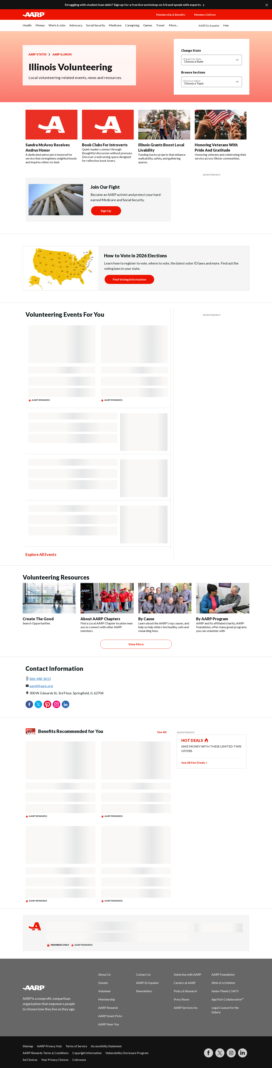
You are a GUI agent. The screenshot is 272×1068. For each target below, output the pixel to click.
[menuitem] (27, 27)
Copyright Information (87, 1053)
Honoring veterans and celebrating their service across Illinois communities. (220, 156)
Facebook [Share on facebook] (29, 704)
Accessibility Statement (106, 1046)
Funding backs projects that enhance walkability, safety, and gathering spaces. (161, 158)
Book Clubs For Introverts (105, 145)
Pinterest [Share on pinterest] (47, 704)
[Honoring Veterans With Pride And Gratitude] (221, 135)
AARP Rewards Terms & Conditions (46, 1053)
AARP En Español (209, 25)
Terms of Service (76, 1046)
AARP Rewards (108, 1007)
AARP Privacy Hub (49, 1046)
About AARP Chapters (100, 618)
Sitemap (28, 1046)
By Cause (146, 618)
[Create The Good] (49, 604)
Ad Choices (30, 1059)
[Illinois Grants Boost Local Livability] (164, 137)
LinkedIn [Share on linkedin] (65, 704)
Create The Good (38, 618)
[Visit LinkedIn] (242, 1052)
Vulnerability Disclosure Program (126, 1053)
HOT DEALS (192, 740)
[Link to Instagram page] (231, 1052)
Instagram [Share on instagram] (56, 704)
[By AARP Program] (222, 608)
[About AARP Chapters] (107, 608)
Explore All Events (41, 554)
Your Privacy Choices (55, 1059)
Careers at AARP (185, 982)
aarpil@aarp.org (41, 686)
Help (226, 25)
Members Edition (205, 14)
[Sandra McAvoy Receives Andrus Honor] (51, 137)
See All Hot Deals (193, 762)
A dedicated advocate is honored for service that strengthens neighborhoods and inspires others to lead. (51, 158)
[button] (236, 18)
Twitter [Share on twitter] (38, 704)
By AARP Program (212, 618)
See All (161, 732)
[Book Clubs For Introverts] (108, 136)
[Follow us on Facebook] (208, 1052)
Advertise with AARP (187, 974)
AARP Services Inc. (186, 1007)
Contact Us (143, 974)
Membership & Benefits (170, 14)
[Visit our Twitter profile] (219, 1052)
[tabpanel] (224, 25)
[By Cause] (165, 608)
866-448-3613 (40, 679)
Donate (103, 982)
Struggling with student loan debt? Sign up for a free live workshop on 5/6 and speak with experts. (133, 4)
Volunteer (104, 991)
